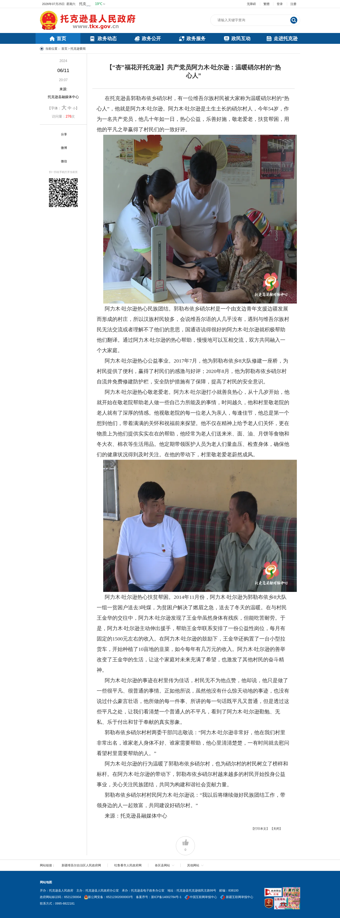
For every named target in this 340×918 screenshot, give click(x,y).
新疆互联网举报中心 (236, 897)
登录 (280, 4)
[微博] (53, 148)
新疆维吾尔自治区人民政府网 (81, 865)
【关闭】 (276, 828)
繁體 (266, 4)
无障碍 (251, 4)
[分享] (53, 134)
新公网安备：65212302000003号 (110, 897)
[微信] (53, 161)
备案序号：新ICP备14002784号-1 (158, 897)
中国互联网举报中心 (201, 897)
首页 (64, 48)
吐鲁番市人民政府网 (128, 865)
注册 (293, 4)
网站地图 (46, 882)
